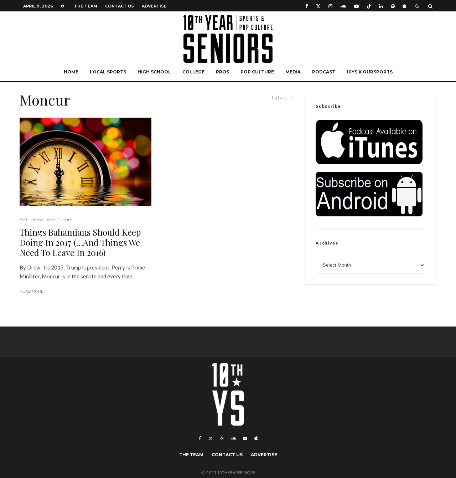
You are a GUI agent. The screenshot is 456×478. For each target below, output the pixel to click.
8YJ (23, 219)
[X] (318, 6)
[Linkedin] (381, 6)
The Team (85, 6)
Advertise (154, 6)
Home (71, 71)
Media (293, 71)
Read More (31, 291)
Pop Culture (257, 71)
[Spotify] (393, 6)
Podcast (323, 71)
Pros (222, 71)
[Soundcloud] (343, 6)
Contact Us (119, 6)
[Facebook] (306, 6)
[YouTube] (356, 6)
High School (154, 71)
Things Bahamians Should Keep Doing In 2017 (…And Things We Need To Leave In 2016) (80, 242)
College (193, 71)
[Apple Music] (404, 6)
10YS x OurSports (370, 71)
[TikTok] (369, 6)
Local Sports (108, 71)
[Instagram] (330, 6)
